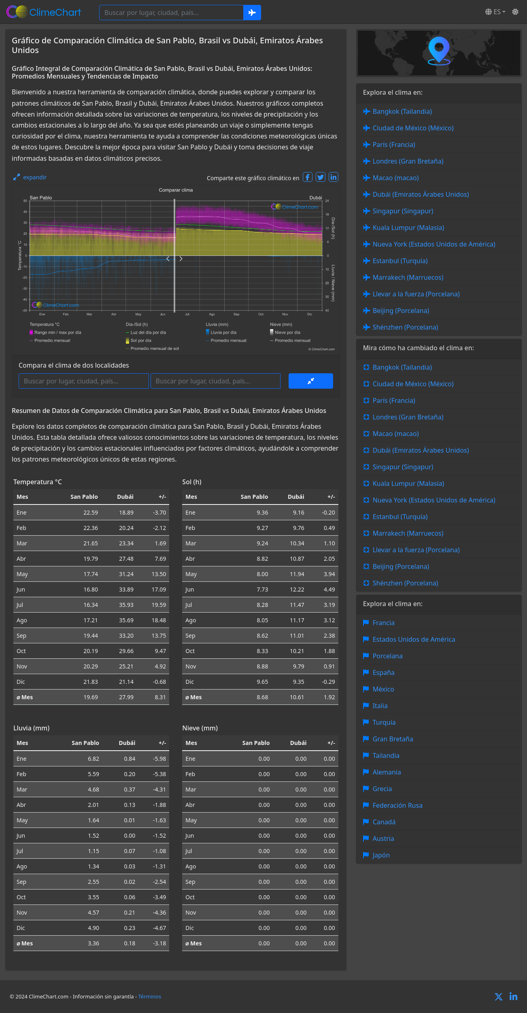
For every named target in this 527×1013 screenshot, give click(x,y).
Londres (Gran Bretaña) (408, 161)
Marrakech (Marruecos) (408, 277)
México (383, 689)
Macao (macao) (396, 177)
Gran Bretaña (393, 738)
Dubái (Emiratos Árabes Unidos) (421, 194)
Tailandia (386, 755)
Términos (150, 996)
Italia (380, 705)
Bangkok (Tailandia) (402, 111)
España (384, 672)
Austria (383, 838)
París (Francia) (394, 144)
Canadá (384, 821)
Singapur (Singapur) (403, 210)
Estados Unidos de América (414, 639)
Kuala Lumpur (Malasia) (408, 227)
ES (493, 11)
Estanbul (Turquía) (400, 260)
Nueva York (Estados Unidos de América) (434, 244)
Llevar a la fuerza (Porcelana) (416, 293)
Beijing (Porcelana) (401, 310)
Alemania (387, 772)
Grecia (382, 788)
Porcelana (388, 655)
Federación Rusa (398, 805)
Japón (381, 855)
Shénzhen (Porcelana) (405, 327)
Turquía (384, 722)
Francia (384, 622)
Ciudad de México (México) (413, 127)
